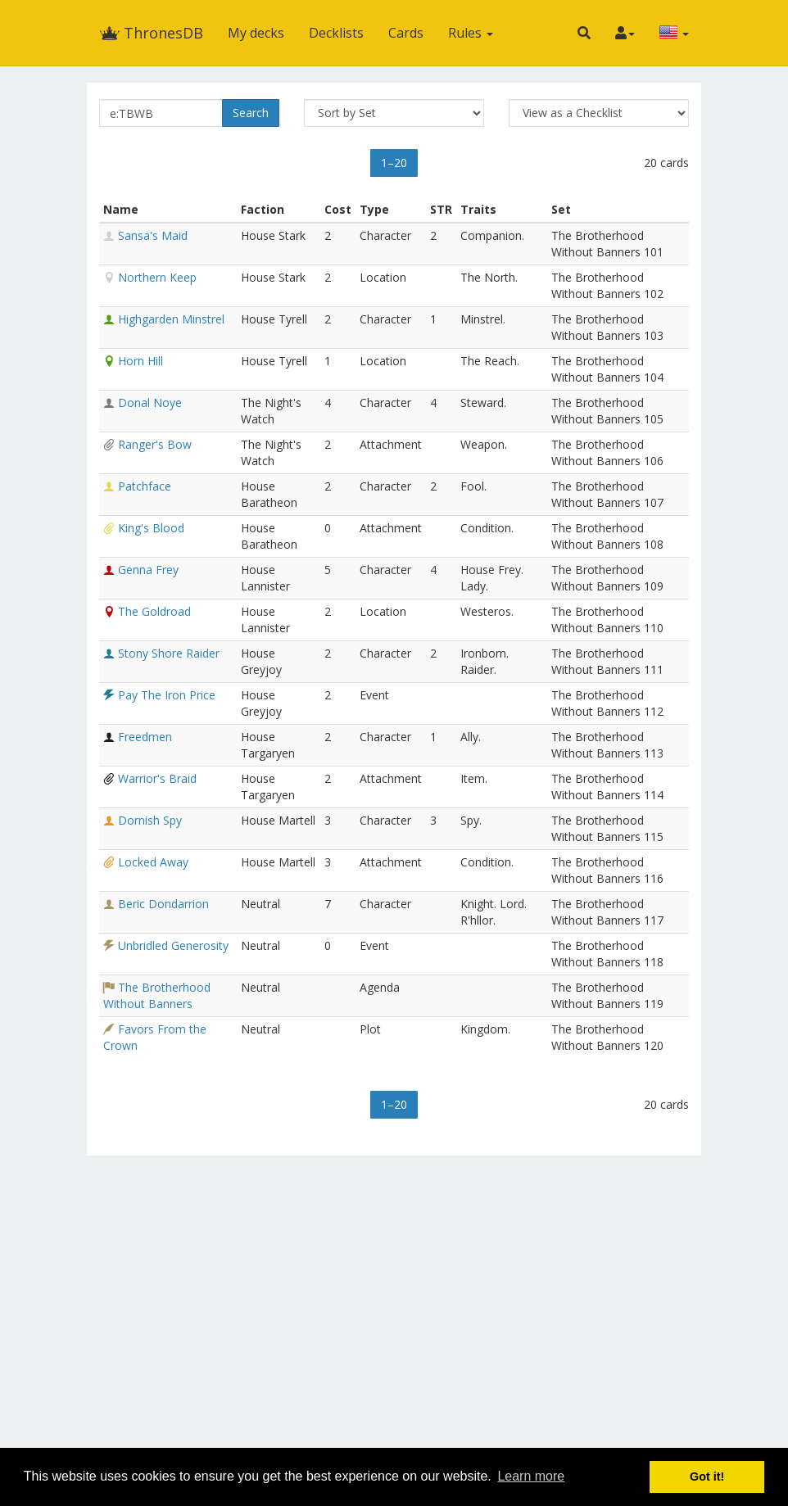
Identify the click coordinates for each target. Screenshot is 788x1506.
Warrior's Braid (157, 778)
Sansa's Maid (153, 235)
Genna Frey (148, 569)
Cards (405, 33)
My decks (256, 33)
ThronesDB (151, 33)
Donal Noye (150, 402)
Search (251, 112)
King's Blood (151, 528)
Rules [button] (470, 33)
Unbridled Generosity (173, 945)
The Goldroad (154, 611)
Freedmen (145, 736)
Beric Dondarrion (163, 903)
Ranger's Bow (155, 444)
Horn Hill (140, 361)
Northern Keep (157, 277)
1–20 (394, 162)
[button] (584, 33)
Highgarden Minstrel (171, 319)
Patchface (144, 486)
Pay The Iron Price (166, 695)
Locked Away (153, 862)
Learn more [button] (530, 1476)
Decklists (336, 33)
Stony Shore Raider (169, 653)
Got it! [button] (707, 1476)
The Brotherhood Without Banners (157, 995)
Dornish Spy (150, 820)
